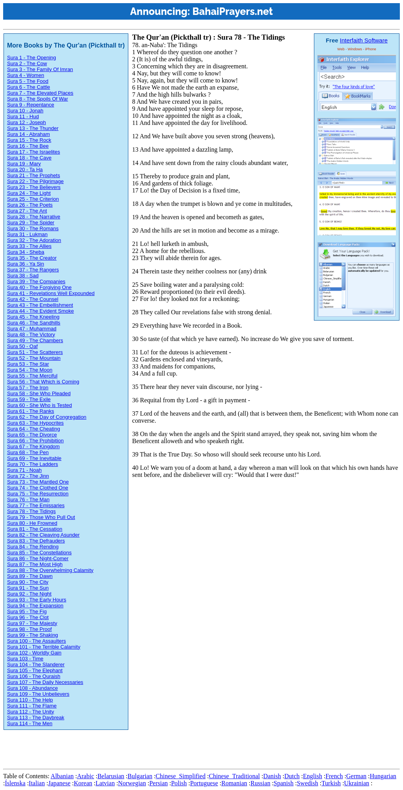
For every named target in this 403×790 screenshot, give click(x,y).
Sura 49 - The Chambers (35, 340)
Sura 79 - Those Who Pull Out (41, 517)
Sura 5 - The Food (27, 81)
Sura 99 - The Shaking (32, 635)
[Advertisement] (146, 748)
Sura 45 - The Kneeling (33, 317)
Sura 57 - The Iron (27, 387)
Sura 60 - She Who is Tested (39, 405)
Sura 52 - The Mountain (33, 358)
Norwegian (132, 783)
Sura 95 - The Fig (27, 611)
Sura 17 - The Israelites (33, 152)
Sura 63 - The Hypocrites (35, 423)
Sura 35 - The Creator (32, 258)
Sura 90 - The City (27, 582)
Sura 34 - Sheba (25, 252)
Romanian (234, 783)
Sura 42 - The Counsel (32, 299)
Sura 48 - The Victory (31, 334)
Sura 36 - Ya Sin (25, 264)
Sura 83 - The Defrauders (36, 541)
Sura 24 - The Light (29, 193)
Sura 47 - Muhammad (32, 329)
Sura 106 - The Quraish (33, 676)
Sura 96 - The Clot (28, 617)
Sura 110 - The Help (30, 700)
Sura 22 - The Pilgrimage (35, 181)
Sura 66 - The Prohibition (35, 441)
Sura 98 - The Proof (29, 629)
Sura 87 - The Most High (34, 564)
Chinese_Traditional (234, 776)
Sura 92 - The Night (29, 594)
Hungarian (383, 776)
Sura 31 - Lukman (27, 234)
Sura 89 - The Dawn (30, 576)
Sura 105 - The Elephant (34, 670)
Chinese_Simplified (181, 776)
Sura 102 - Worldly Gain (34, 653)
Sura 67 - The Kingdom (33, 446)
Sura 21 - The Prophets (33, 175)
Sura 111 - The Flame (32, 706)
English (312, 776)
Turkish (331, 783)
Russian (260, 783)
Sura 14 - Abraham (28, 134)
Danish (272, 776)
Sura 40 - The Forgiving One (39, 287)
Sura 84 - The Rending (32, 547)
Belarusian (110, 776)
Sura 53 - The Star (28, 364)
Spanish (284, 783)
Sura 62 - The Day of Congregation (46, 417)
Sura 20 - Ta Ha (25, 169)
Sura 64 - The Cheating (33, 429)
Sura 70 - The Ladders (32, 464)
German (356, 776)
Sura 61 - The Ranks (30, 411)
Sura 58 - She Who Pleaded (39, 393)
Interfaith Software (364, 40)
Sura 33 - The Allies (29, 246)
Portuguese (204, 783)
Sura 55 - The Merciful (32, 376)
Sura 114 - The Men (29, 723)
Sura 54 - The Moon (29, 370)
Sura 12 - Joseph (26, 122)
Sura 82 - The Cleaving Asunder (43, 535)
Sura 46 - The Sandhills (33, 323)
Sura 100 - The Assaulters (36, 641)
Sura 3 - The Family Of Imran (40, 69)
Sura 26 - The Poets (30, 205)
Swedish (307, 783)
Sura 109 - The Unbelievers (38, 694)
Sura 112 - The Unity (30, 712)
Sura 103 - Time (25, 659)
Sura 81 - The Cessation (34, 529)
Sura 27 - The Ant (27, 211)
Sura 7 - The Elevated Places (40, 93)
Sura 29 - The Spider (30, 222)
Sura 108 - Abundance (32, 688)
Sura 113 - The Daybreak (35, 717)
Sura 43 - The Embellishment (40, 305)
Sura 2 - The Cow (27, 63)
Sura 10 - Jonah (25, 111)
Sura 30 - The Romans (32, 228)
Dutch (291, 776)
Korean (83, 783)
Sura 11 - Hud (23, 116)
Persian (158, 783)
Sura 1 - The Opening (31, 57)
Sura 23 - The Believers (33, 187)
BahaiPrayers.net (232, 11)
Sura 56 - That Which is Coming (43, 382)
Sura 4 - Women (25, 75)
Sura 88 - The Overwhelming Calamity (50, 570)
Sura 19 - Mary (24, 164)
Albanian (62, 776)
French (334, 776)
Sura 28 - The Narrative (33, 217)
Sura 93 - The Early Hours (36, 600)
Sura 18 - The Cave (29, 158)
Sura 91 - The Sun (28, 588)
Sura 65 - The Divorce (32, 435)
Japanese (59, 783)
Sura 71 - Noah (24, 470)
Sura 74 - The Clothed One (37, 488)
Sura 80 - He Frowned (32, 523)
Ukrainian (356, 783)
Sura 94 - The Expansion (35, 606)
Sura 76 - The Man (28, 499)
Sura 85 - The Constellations (39, 552)
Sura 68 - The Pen (28, 452)
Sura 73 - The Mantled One (38, 482)
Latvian (105, 783)
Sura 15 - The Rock (29, 140)
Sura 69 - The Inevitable (34, 458)
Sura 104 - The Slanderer (35, 664)
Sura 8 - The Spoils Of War (37, 99)
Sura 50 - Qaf (22, 346)
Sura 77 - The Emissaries (35, 505)
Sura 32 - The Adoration (34, 240)
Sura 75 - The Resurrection (38, 494)
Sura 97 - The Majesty (32, 623)
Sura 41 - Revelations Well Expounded (51, 293)
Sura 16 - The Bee (28, 146)
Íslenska (15, 783)
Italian (37, 783)
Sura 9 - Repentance (30, 105)
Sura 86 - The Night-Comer (38, 558)
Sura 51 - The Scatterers (35, 352)
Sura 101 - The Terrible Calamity (43, 647)
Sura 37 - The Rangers (33, 270)
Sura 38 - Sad (22, 276)
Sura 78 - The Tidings (31, 511)
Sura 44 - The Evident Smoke (40, 311)
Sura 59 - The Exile (29, 399)
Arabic (85, 776)
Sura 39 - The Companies (36, 281)
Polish (179, 783)
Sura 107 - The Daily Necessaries (45, 682)
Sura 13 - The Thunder (32, 128)
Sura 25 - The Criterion (33, 199)
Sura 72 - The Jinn (28, 476)
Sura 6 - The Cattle (28, 87)
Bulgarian (140, 776)
